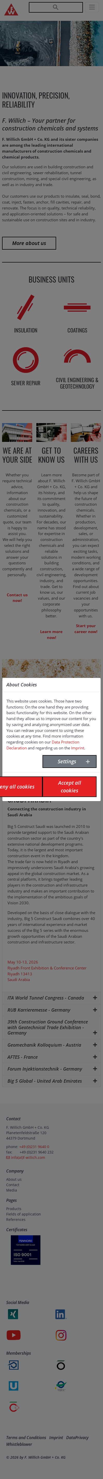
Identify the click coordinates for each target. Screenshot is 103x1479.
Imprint (77, 747)
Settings (67, 761)
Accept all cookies (69, 786)
